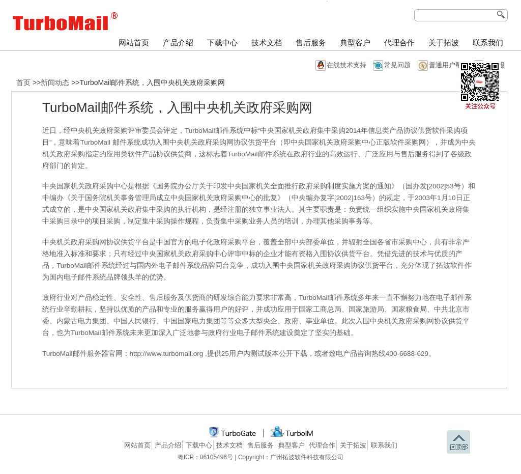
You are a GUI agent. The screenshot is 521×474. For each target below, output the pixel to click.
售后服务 (311, 43)
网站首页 (134, 43)
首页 (23, 82)
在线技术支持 (346, 65)
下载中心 (222, 43)
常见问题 (397, 65)
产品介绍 (178, 43)
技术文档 (266, 43)
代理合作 (399, 43)
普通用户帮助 (449, 65)
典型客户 (355, 43)
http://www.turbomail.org (168, 353)
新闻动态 (55, 82)
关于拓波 (443, 43)
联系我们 (488, 43)
